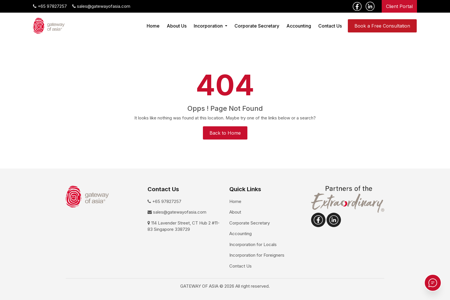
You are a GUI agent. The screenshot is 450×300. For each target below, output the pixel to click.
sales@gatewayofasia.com (101, 6)
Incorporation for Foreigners (256, 255)
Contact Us (330, 26)
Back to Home (225, 133)
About (235, 212)
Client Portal (399, 6)
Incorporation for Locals (253, 244)
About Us (177, 26)
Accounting (298, 26)
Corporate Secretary (256, 26)
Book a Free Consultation (382, 26)
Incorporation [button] (209, 26)
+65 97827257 (50, 6)
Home (153, 26)
